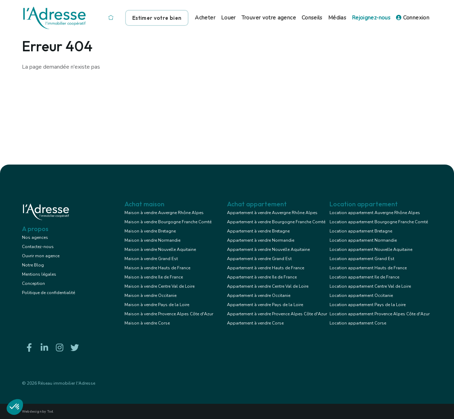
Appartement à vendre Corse (255, 323)
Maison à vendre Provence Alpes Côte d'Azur (168, 314)
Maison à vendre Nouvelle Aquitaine (160, 249)
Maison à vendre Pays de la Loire (156, 305)
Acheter (205, 17)
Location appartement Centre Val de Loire (370, 286)
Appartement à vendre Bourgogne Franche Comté (276, 222)
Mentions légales (39, 274)
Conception (33, 283)
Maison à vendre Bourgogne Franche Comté (167, 222)
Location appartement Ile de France (364, 277)
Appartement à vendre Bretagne (258, 231)
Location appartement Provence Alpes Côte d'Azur (380, 314)
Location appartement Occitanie (361, 295)
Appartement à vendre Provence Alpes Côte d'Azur (277, 314)
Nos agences (35, 237)
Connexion (412, 17)
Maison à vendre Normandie (152, 240)
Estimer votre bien (156, 18)
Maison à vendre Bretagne (150, 231)
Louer (228, 17)
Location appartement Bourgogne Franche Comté (379, 222)
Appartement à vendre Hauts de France (265, 268)
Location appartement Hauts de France (368, 268)
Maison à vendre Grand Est (151, 259)
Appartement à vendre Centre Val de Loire (267, 286)
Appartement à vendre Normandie (260, 240)
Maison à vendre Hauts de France (157, 268)
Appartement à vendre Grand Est (259, 259)
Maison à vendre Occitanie (150, 295)
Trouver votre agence (268, 17)
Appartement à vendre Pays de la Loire (265, 305)
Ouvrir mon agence (40, 256)
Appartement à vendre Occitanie (258, 295)
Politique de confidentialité (48, 292)
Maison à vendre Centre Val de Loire (159, 286)
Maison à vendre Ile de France (153, 277)
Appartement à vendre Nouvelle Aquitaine (268, 249)
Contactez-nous (38, 246)
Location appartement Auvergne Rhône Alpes (375, 213)
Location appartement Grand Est (362, 259)
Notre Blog (33, 265)
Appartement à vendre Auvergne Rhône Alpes (272, 213)
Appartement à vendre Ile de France (262, 277)
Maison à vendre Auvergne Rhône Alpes (164, 213)
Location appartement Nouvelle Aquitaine (371, 249)
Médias (337, 17)
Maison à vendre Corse (147, 323)
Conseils (312, 17)
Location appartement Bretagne (361, 231)
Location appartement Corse (358, 323)
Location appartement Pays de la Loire (368, 305)
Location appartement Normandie (363, 240)
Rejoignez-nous (371, 17)
